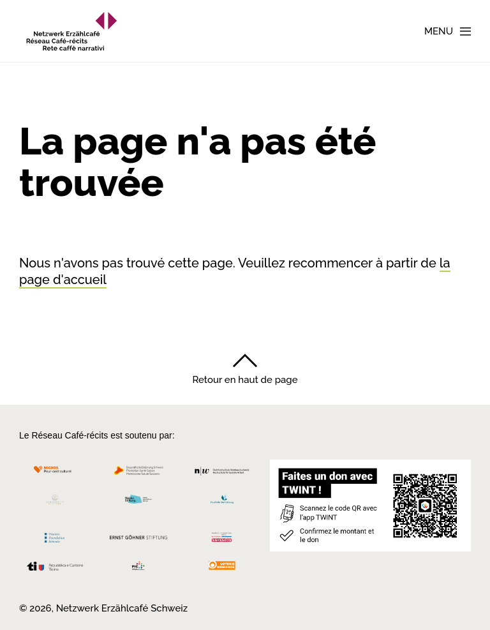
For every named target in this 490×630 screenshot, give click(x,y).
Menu (438, 31)
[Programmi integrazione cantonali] (138, 569)
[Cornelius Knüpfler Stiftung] (55, 502)
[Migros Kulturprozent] (55, 474)
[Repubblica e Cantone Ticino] (55, 569)
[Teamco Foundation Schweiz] (55, 536)
